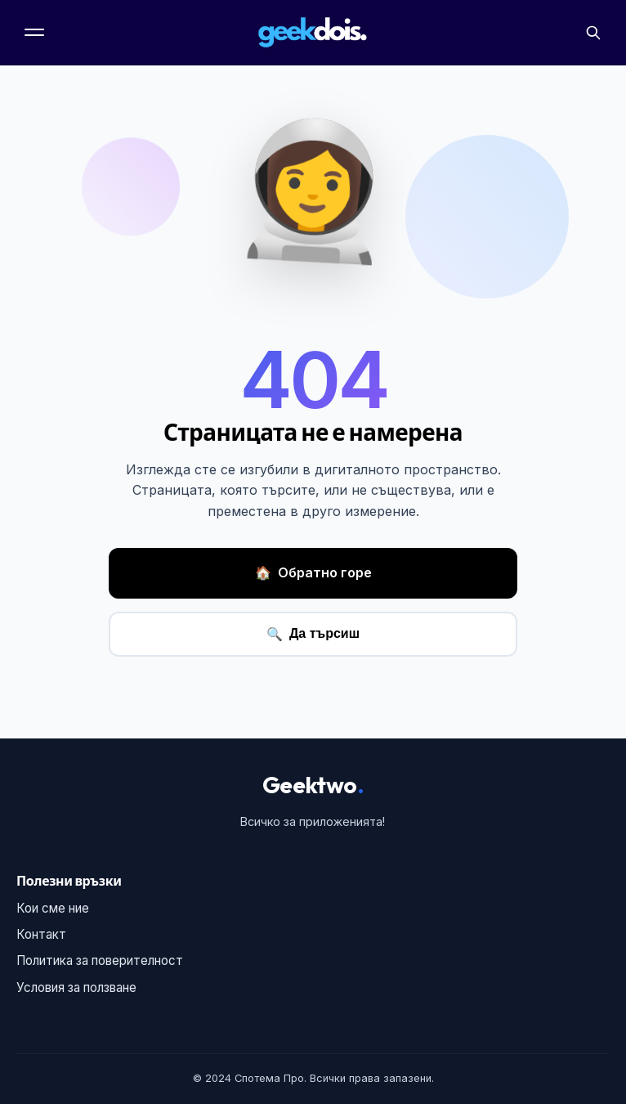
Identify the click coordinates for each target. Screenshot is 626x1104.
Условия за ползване (76, 987)
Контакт (41, 934)
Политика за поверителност (99, 960)
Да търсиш (313, 634)
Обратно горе (313, 573)
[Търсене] (593, 32)
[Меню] (36, 32)
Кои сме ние (52, 908)
